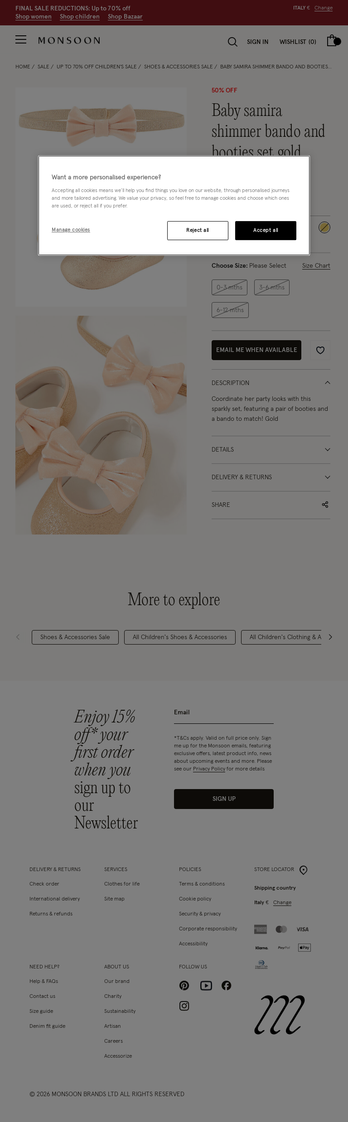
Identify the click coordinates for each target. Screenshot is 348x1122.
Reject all (197, 230)
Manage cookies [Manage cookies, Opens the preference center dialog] (71, 230)
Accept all (265, 230)
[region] (174, 205)
